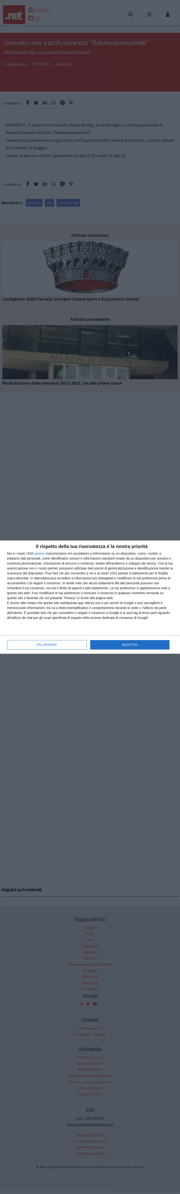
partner (39, 553)
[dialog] (90, 597)
